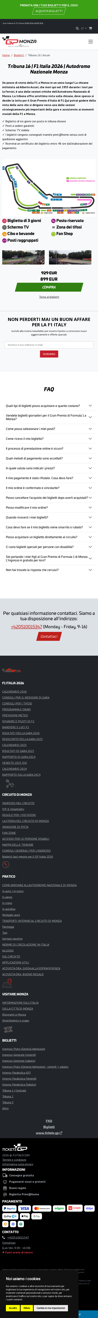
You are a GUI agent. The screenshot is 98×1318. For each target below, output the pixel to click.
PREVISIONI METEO (15, 715)
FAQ (49, 1121)
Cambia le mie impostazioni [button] (51, 1308)
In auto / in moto (13, 891)
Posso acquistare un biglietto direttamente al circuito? (41, 537)
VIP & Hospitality (13, 809)
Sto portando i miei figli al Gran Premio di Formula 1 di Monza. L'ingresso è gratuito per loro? (47, 558)
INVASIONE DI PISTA (15, 827)
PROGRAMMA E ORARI (16, 709)
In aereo (7, 897)
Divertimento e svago (15, 1020)
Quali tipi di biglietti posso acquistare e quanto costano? (43, 406)
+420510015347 (26, 626)
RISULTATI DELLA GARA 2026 (21, 733)
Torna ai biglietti (49, 297)
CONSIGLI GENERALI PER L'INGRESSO (26, 850)
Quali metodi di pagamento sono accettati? (34, 458)
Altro (5, 1108)
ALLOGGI (8, 950)
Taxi (4, 932)
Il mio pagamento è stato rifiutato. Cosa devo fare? (39, 478)
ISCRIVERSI (49, 354)
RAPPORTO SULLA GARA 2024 (21, 775)
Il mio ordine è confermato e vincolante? (32, 488)
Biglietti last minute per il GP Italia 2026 (27, 856)
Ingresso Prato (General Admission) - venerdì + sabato (35, 1067)
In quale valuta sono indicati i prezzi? (30, 468)
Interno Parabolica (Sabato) (19, 1084)
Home (6, 55)
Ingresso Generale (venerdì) (19, 1055)
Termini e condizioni (14, 1160)
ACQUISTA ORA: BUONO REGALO (23, 974)
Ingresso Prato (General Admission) (23, 1049)
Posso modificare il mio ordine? (27, 507)
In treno (7, 903)
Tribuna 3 (7, 1102)
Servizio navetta (12, 938)
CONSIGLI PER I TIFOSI (17, 703)
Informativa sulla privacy (17, 1164)
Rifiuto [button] (27, 1308)
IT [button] (82, 28)
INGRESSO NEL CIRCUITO (18, 803)
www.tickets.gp (49, 1133)
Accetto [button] (13, 1308)
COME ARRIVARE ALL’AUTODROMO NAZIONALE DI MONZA (39, 885)
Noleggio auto (11, 915)
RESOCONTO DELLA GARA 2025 (22, 739)
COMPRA (49, 287)
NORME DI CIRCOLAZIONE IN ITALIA (25, 944)
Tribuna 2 (7, 1096)
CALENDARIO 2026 (14, 691)
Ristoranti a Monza (14, 1014)
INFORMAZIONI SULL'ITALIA (20, 1002)
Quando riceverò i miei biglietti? (27, 517)
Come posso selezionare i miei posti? (30, 429)
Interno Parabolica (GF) (16, 1072)
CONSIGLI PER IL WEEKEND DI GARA (25, 697)
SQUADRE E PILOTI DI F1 (18, 721)
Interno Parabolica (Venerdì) (19, 1078)
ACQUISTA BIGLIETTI (49, 11)
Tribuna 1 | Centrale (14, 1090)
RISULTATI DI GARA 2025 (18, 751)
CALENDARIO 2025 (14, 745)
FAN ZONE (9, 833)
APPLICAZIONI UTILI (15, 962)
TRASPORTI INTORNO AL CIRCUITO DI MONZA (32, 921)
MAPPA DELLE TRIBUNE (17, 844)
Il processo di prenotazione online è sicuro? (34, 448)
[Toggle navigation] (90, 41)
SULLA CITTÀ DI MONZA (17, 1008)
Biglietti (19, 55)
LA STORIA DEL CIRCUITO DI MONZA (25, 821)
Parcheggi (8, 927)
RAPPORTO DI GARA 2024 (18, 757)
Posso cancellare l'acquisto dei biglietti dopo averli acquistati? (47, 497)
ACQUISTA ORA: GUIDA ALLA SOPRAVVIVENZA (31, 968)
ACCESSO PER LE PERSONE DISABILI (25, 839)
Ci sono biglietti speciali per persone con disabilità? (40, 547)
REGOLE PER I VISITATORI (19, 815)
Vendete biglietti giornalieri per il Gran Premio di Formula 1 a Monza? (46, 417)
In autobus (8, 909)
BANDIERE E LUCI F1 (15, 727)
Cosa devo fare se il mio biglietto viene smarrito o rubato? (44, 527)
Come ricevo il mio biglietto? (24, 438)
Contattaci (49, 636)
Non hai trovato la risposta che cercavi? (32, 570)
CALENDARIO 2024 (14, 769)
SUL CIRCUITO (11, 956)
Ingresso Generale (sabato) (18, 1061)
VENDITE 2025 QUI (14, 763)
